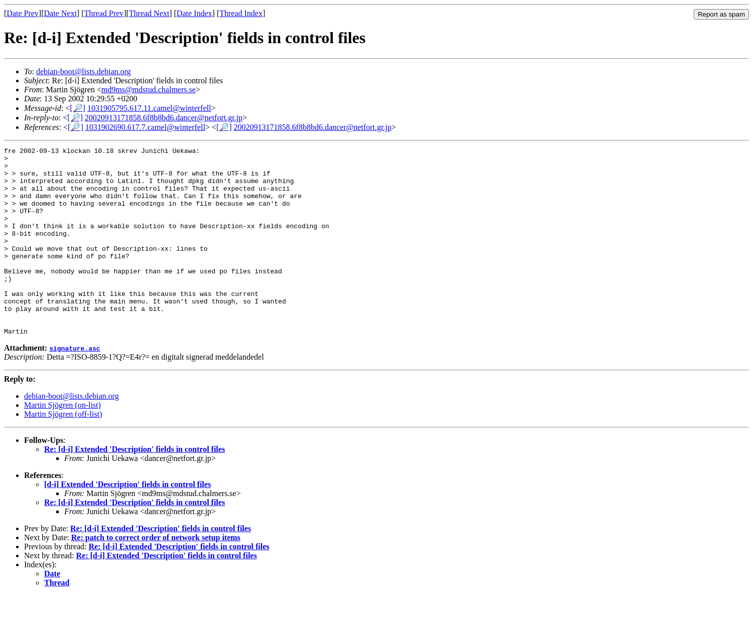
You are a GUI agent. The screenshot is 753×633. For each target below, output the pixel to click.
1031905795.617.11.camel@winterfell (149, 108)
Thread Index (241, 13)
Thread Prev (103, 13)
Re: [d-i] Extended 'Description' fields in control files (134, 487)
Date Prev (23, 13)
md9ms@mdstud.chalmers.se (148, 89)
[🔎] (77, 108)
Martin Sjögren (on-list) (62, 442)
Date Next (60, 13)
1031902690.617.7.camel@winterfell (145, 127)
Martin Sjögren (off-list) (63, 451)
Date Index (194, 13)
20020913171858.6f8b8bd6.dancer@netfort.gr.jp (163, 117)
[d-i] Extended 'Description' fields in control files (127, 522)
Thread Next (149, 13)
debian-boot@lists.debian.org (83, 71)
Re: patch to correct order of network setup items (155, 575)
